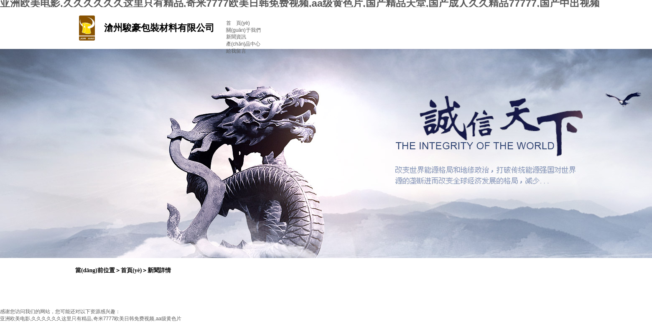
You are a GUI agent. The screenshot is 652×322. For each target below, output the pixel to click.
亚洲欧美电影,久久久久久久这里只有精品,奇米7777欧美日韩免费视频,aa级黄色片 (90, 319)
